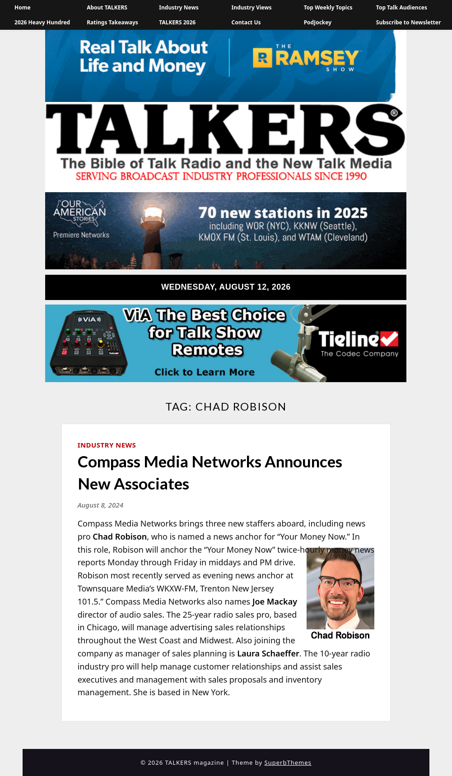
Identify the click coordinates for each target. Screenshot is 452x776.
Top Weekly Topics (328, 7)
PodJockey (317, 22)
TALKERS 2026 (177, 22)
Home (22, 7)
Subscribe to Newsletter (408, 22)
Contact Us (246, 22)
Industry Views (251, 7)
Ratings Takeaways (112, 22)
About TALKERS (107, 7)
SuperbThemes (288, 762)
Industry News (178, 7)
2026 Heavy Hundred (42, 22)
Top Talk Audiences (401, 7)
